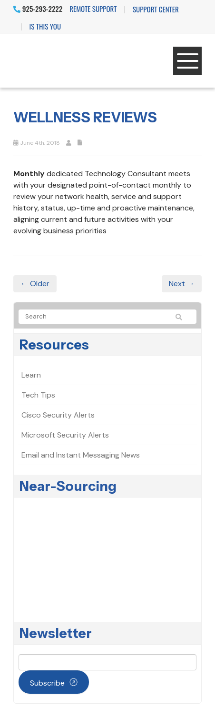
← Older (34, 284)
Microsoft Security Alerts (65, 435)
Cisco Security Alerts (58, 415)
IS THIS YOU (45, 26)
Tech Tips (38, 395)
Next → (182, 284)
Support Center (156, 9)
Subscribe (47, 683)
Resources (54, 345)
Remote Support (93, 8)
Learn (31, 375)
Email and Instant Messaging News (80, 455)
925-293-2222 (37, 8)
